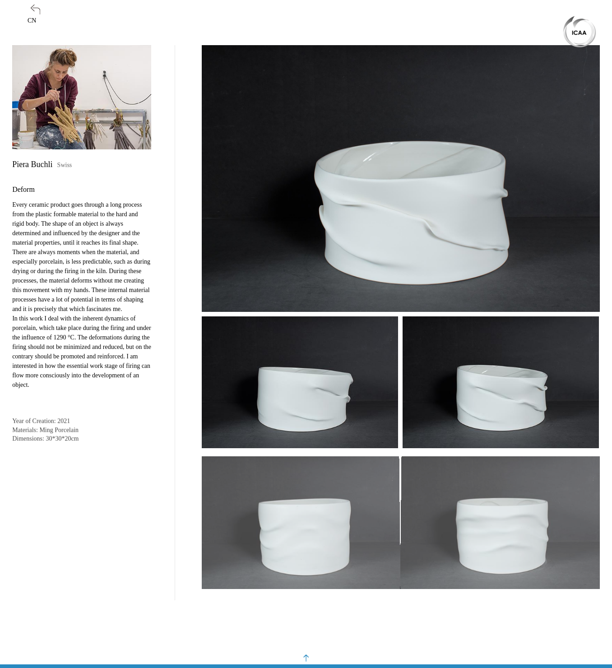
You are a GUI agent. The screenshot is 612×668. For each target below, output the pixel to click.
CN (32, 20)
